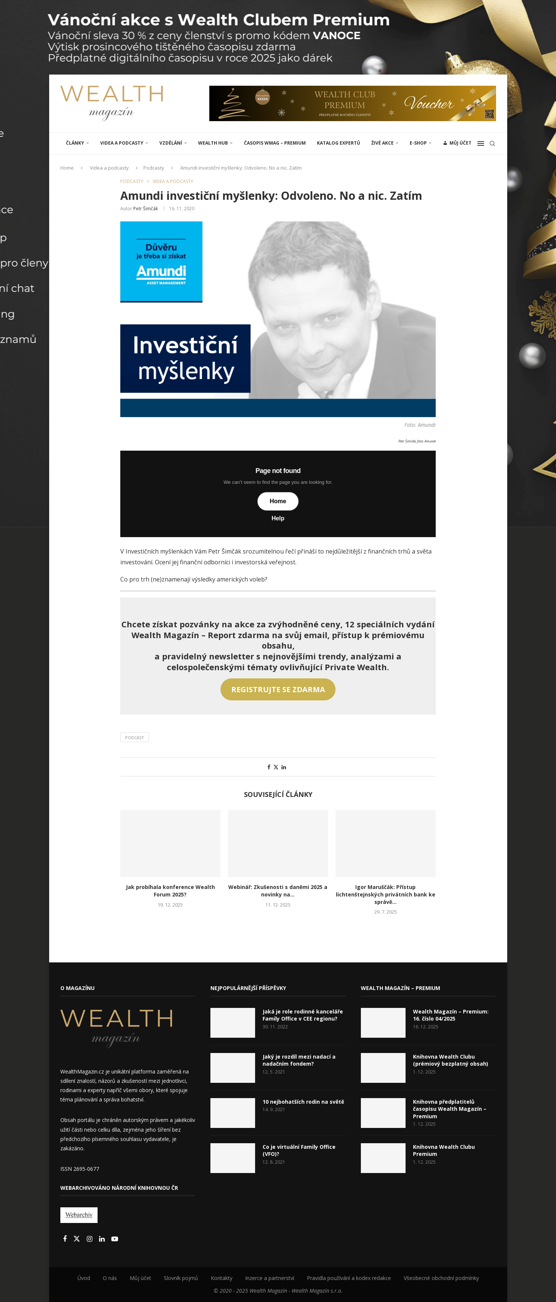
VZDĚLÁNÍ (170, 143)
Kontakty (221, 1277)
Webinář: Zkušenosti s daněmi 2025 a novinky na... (277, 890)
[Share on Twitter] (276, 766)
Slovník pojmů (181, 1277)
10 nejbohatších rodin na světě (303, 1101)
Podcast (134, 737)
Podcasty (153, 167)
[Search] (492, 143)
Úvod (83, 1277)
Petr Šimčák (145, 208)
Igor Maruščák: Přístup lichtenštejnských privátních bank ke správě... (385, 894)
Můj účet (140, 1277)
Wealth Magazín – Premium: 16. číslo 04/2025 (451, 1015)
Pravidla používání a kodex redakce (349, 1277)
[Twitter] (77, 1239)
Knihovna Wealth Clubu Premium (444, 1150)
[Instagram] (90, 1239)
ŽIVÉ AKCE (382, 143)
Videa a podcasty (121, 143)
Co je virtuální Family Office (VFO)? (299, 1150)
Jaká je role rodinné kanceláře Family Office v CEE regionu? (303, 1015)
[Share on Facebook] (268, 766)
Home (67, 167)
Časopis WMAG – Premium (275, 143)
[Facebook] (65, 1239)
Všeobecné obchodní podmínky (441, 1277)
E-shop (418, 143)
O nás (110, 1277)
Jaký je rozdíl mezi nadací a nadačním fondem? (299, 1060)
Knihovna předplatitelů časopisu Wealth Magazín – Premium (449, 1109)
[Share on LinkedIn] (284, 766)
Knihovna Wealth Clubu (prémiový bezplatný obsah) (450, 1060)
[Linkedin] (102, 1239)
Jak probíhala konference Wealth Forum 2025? (170, 890)
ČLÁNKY (75, 143)
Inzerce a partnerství (269, 1277)
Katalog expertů (338, 143)
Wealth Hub (213, 143)
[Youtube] (115, 1239)
